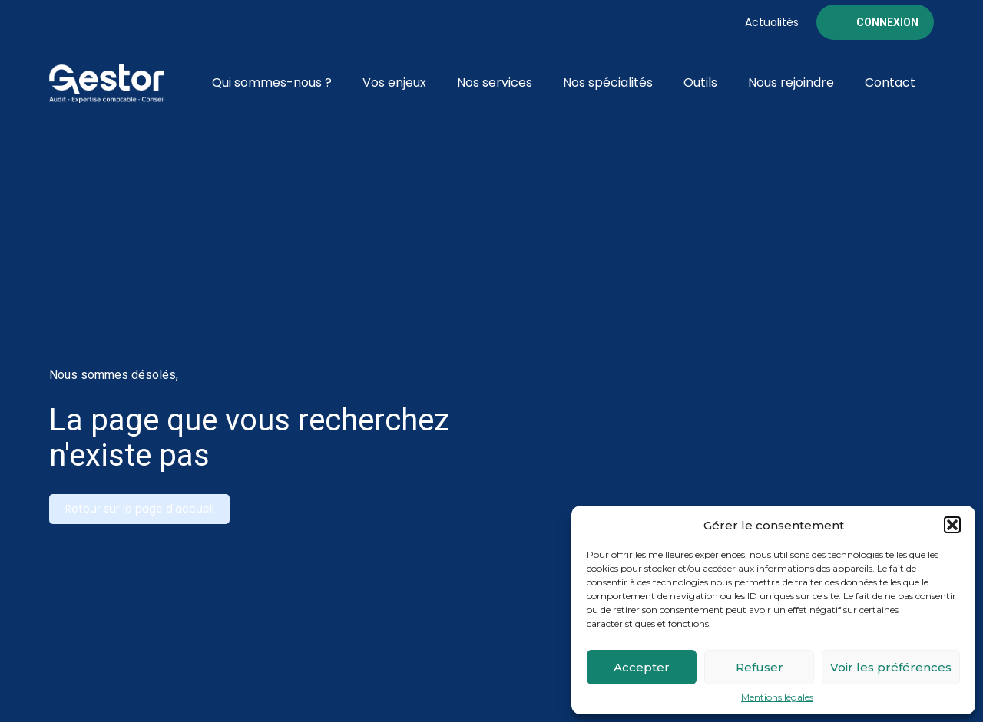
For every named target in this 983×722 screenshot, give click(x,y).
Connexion (887, 22)
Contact (890, 82)
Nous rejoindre (791, 82)
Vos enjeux (394, 82)
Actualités (772, 22)
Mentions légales (777, 697)
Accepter (642, 667)
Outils (700, 82)
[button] (952, 524)
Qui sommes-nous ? (272, 82)
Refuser (759, 667)
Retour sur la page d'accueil (139, 508)
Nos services (494, 82)
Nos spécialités (608, 82)
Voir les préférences (891, 667)
